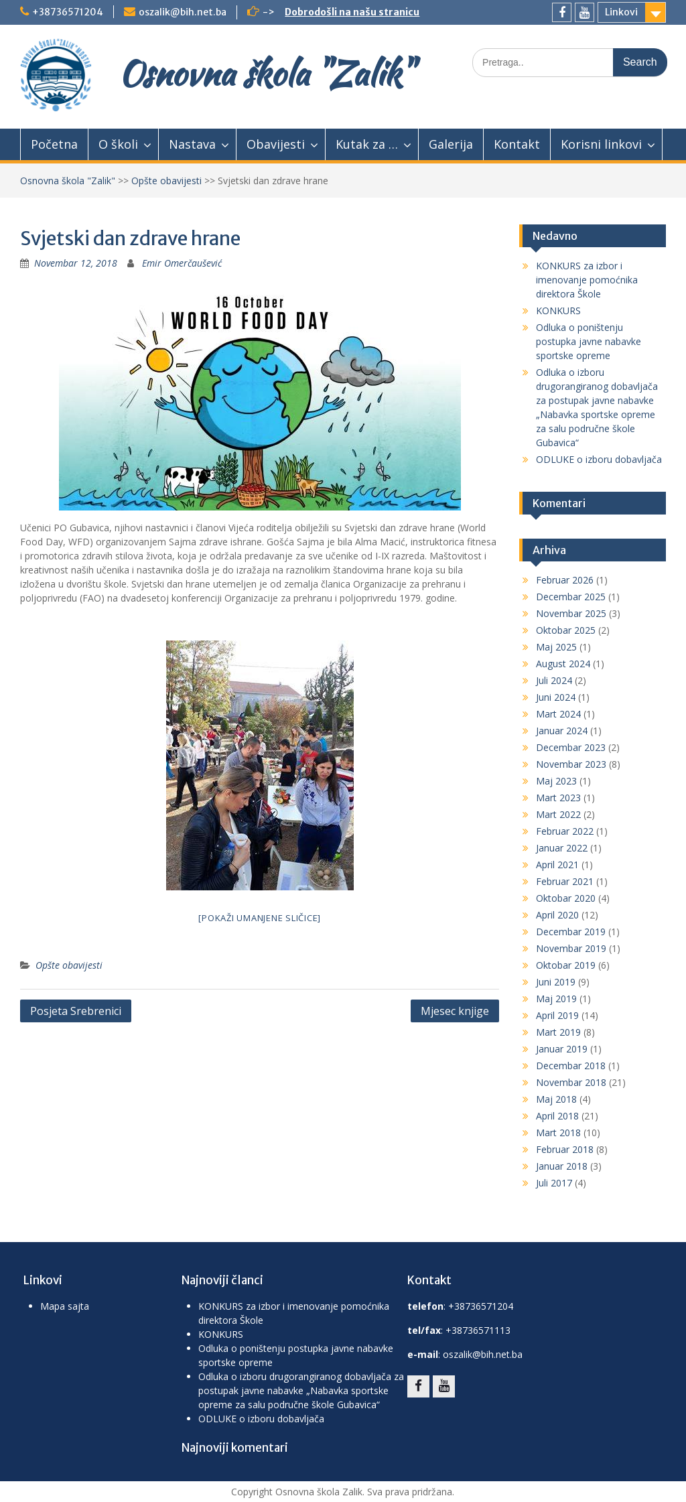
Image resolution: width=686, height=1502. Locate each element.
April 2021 (557, 864)
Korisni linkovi (601, 144)
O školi (118, 144)
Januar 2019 (562, 1048)
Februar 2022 (565, 831)
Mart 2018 (558, 1132)
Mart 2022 (558, 814)
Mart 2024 (558, 713)
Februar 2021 (565, 881)
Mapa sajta (64, 1306)
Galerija (451, 144)
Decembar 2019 (571, 931)
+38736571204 (67, 12)
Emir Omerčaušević (182, 263)
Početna (54, 144)
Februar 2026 (565, 579)
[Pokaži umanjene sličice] (259, 918)
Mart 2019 (558, 1032)
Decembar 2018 (571, 1065)
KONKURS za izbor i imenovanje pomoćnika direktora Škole (587, 279)
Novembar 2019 (571, 948)
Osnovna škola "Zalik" (266, 73)
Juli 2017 (554, 1182)
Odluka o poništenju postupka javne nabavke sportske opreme (588, 341)
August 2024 (563, 663)
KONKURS (558, 310)
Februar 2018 (565, 1149)
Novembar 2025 (571, 613)
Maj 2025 (556, 646)
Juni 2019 (555, 981)
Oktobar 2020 (566, 898)
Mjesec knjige (455, 1011)
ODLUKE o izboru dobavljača (599, 459)
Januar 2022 (562, 847)
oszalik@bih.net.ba (182, 12)
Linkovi (621, 12)
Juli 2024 (554, 680)
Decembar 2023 (571, 747)
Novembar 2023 (571, 764)
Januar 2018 (562, 1166)
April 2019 (557, 1015)
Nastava (192, 144)
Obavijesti (276, 144)
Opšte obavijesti (166, 180)
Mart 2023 (558, 797)
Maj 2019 (556, 998)
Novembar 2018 (571, 1082)
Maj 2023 (556, 780)
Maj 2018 (556, 1099)
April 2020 (557, 914)
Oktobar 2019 (566, 965)
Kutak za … (367, 144)
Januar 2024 (562, 730)
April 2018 (557, 1115)
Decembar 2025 (571, 596)
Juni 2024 (555, 697)
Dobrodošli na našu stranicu (352, 12)
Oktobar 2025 (566, 630)
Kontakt (517, 144)
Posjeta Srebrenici (75, 1011)
